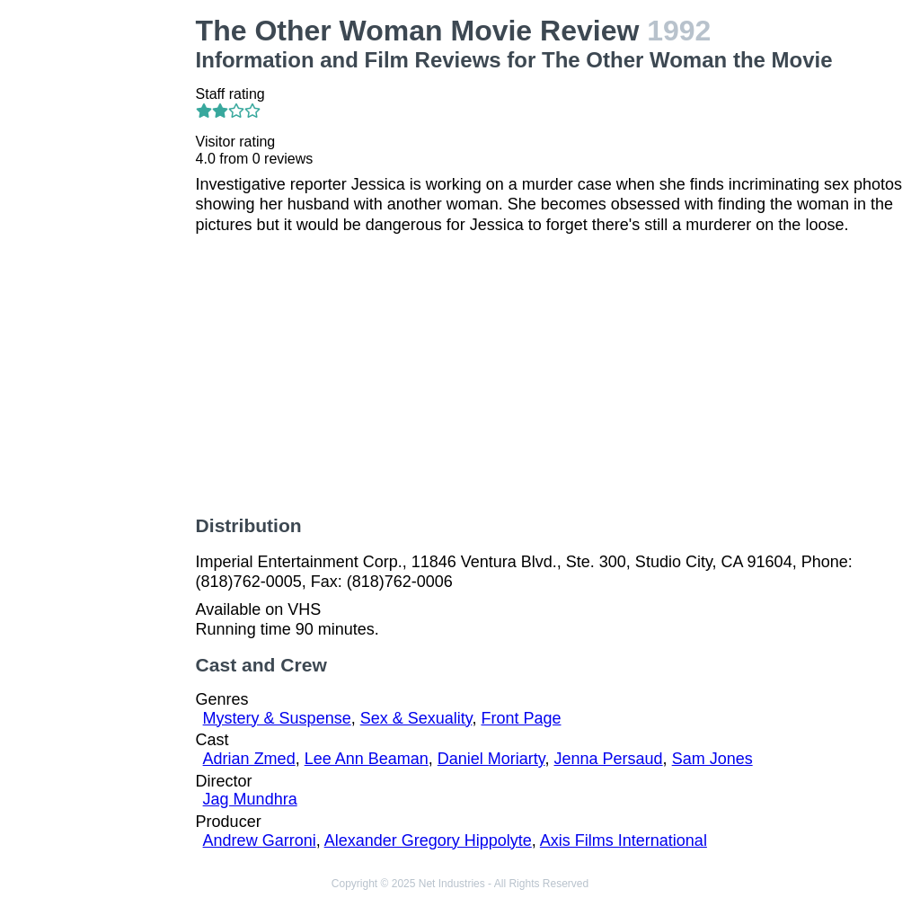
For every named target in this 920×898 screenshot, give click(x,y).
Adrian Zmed (249, 759)
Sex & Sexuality (416, 718)
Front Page (521, 718)
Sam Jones (712, 759)
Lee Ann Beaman (367, 759)
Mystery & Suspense (277, 718)
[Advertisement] (101, 284)
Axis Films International (623, 840)
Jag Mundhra (250, 799)
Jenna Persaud (608, 759)
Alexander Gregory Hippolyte (428, 840)
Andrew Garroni (259, 840)
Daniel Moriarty (491, 759)
